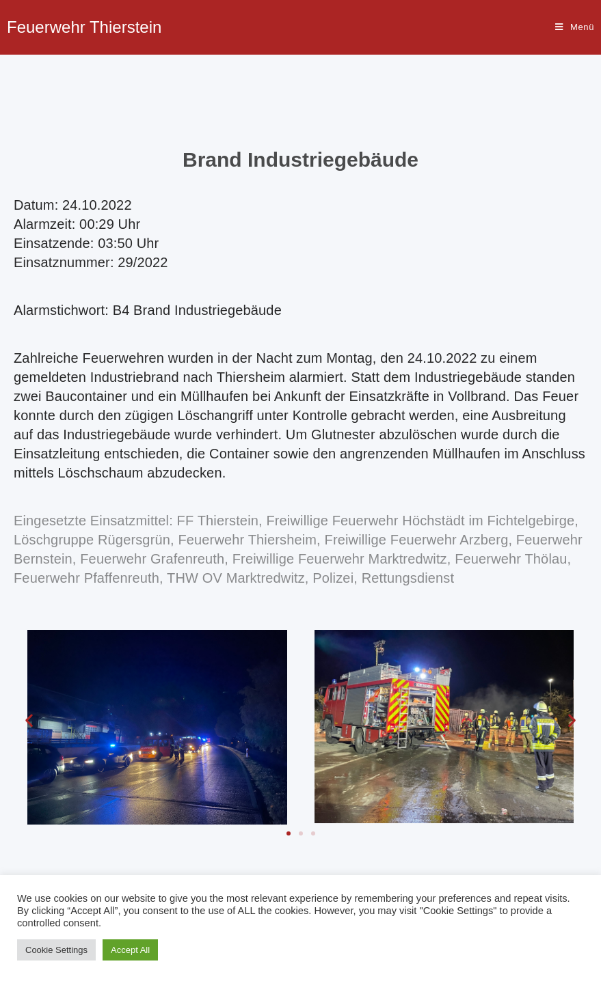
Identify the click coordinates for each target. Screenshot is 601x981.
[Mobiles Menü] (574, 27)
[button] (288, 833)
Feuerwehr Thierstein (84, 27)
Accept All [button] (130, 950)
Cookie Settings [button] (56, 950)
